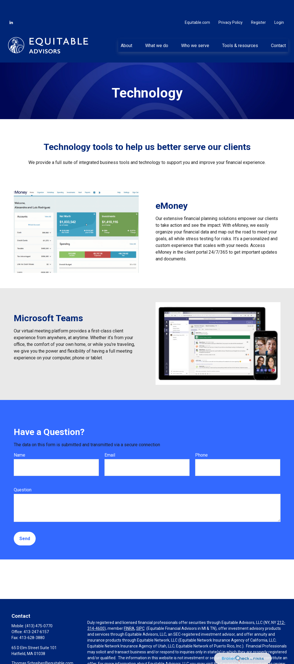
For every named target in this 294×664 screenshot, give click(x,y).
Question (22, 473)
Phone (201, 438)
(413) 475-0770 (39, 609)
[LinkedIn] (11, 5)
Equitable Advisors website (244, 647)
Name (19, 438)
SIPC (140, 611)
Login (279, 5)
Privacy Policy (230, 5)
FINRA (129, 611)
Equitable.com (197, 5)
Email (109, 438)
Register (258, 5)
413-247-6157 (36, 615)
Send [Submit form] (24, 521)
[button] (126, 28)
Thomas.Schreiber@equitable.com (42, 646)
